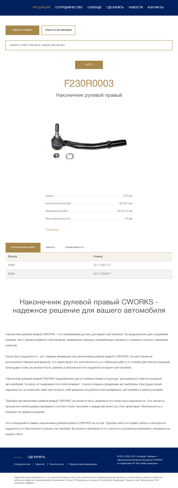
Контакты (156, 7)
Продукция (41, 7)
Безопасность (57, 464)
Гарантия (40, 464)
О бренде (94, 7)
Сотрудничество (68, 7)
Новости (136, 7)
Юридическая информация (83, 464)
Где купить (115, 7)
